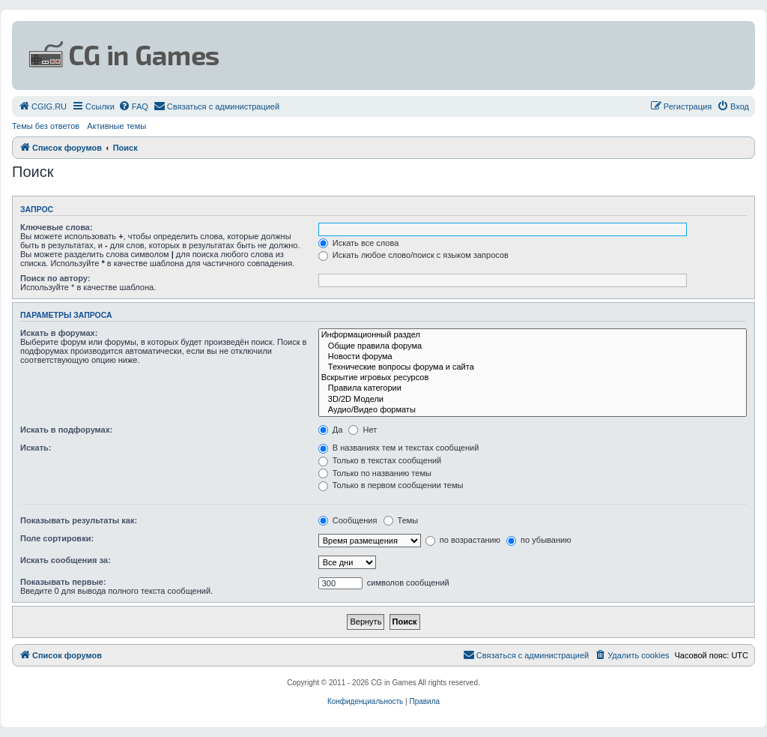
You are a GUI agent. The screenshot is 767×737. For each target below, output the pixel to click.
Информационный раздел (532, 335)
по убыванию (538, 539)
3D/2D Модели (532, 399)
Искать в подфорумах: (66, 429)
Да (330, 429)
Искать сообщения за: (65, 560)
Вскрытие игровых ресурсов (532, 378)
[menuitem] (42, 106)
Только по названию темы (374, 473)
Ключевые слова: (56, 227)
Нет (362, 429)
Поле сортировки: (57, 538)
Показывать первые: (63, 581)
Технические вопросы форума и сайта (532, 367)
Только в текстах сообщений (380, 460)
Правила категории (532, 388)
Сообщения (348, 520)
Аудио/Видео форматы (532, 410)
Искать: (35, 447)
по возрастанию (462, 539)
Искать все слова (358, 242)
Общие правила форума (532, 346)
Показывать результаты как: (78, 520)
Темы (401, 520)
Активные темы (116, 125)
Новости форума (532, 357)
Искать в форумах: (58, 332)
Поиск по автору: (55, 278)
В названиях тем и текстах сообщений (398, 447)
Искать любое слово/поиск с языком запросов (413, 254)
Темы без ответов (45, 125)
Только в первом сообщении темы (391, 485)
